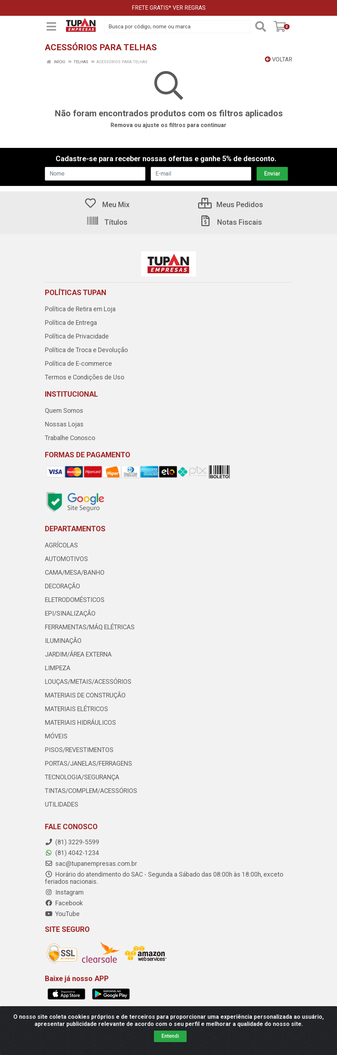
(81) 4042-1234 (72, 852)
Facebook (64, 903)
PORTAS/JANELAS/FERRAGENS (88, 763)
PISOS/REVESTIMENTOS (79, 749)
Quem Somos (64, 410)
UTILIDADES (61, 804)
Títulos (106, 222)
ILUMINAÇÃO (63, 640)
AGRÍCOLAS (61, 545)
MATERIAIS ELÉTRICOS (76, 709)
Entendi (170, 1036)
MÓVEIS (56, 736)
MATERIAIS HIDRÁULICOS (80, 722)
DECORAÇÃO (62, 586)
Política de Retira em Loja (80, 309)
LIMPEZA (57, 668)
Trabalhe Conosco (70, 438)
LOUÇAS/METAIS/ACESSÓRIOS (88, 681)
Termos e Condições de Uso (84, 377)
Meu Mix (107, 204)
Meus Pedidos (230, 204)
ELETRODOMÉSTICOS (74, 599)
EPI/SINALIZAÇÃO (70, 613)
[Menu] (51, 26)
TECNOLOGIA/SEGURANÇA (82, 777)
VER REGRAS (189, 7)
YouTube (62, 914)
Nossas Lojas (64, 424)
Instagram (64, 892)
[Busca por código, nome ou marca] (177, 26)
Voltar (278, 59)
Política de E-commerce (78, 363)
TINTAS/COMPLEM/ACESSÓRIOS (91, 790)
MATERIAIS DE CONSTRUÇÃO (85, 695)
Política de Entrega (71, 322)
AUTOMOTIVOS (66, 558)
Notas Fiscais (230, 222)
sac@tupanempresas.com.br (91, 863)
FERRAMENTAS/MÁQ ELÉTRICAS (90, 627)
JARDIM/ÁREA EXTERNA (78, 654)
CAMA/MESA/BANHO (74, 572)
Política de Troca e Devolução (86, 350)
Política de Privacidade (77, 336)
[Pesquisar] (260, 26)
